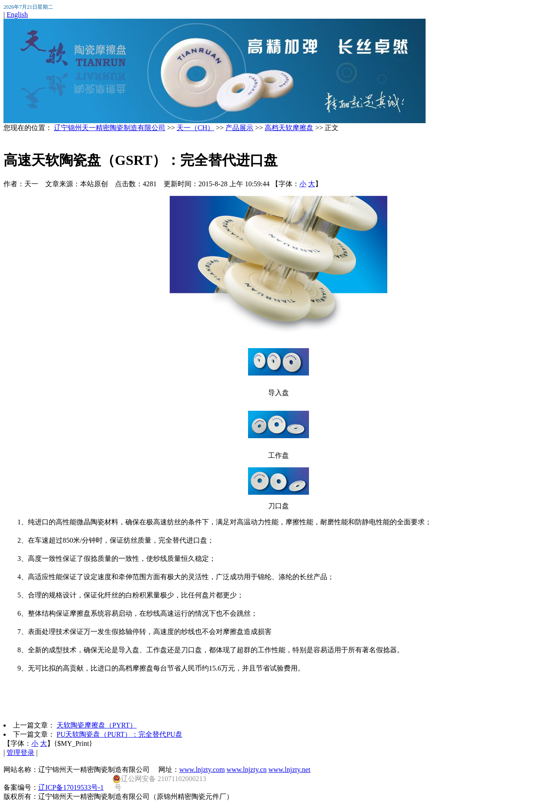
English (17, 14)
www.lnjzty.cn (247, 769)
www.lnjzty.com (202, 769)
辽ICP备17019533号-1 (71, 787)
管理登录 (20, 752)
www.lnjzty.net (289, 769)
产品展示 (239, 127)
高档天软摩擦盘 (289, 127)
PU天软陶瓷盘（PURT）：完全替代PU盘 (119, 734)
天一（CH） (195, 127)
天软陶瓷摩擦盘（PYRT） (97, 725)
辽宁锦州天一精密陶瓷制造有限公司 (109, 127)
